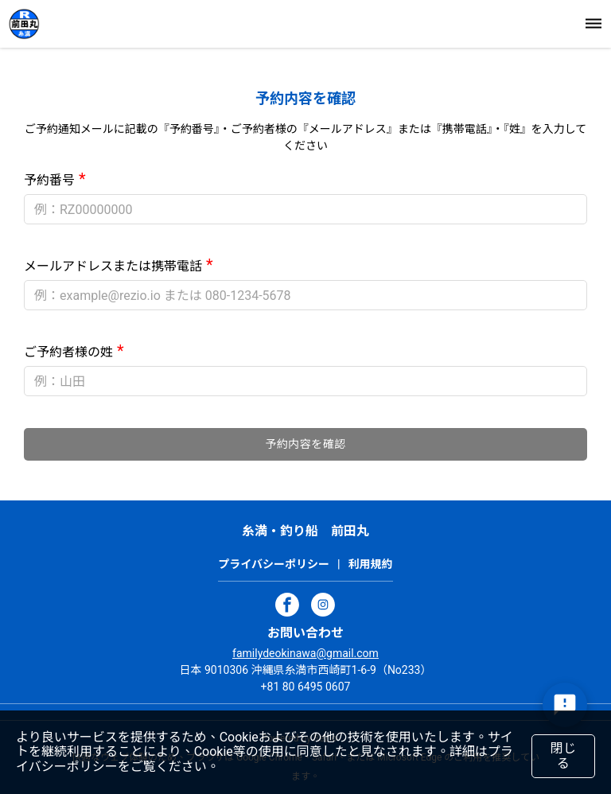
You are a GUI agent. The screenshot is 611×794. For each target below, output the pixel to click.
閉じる (563, 755)
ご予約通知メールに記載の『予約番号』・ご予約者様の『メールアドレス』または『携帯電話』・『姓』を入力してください (306, 137)
